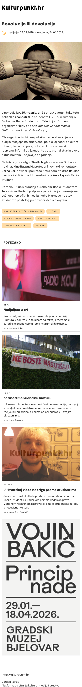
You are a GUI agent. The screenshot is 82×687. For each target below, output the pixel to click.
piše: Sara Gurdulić (13, 329)
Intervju (9, 485)
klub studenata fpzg (17, 219)
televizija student (16, 226)
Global (53, 212)
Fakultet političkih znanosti (23, 212)
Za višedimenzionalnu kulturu (27, 398)
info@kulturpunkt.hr (15, 674)
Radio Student (47, 219)
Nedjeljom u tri (15, 310)
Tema (6, 393)
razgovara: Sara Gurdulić (15, 512)
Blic (6, 305)
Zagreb (40, 226)
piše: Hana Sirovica (13, 420)
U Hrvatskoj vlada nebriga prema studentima (39, 490)
